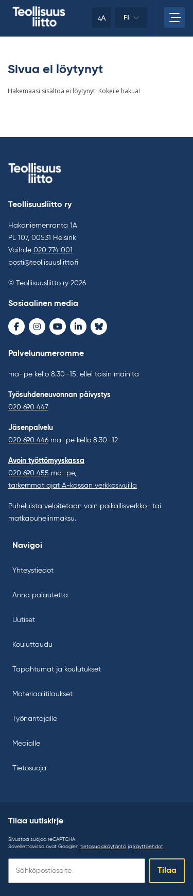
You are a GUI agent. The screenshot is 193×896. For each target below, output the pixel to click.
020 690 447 (28, 407)
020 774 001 (53, 250)
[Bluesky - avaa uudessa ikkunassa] (99, 326)
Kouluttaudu (32, 644)
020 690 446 (28, 440)
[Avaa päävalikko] (174, 17)
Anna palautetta (40, 595)
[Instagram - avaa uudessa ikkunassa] (37, 326)
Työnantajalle (34, 718)
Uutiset (23, 620)
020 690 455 (28, 473)
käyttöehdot (148, 846)
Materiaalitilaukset (42, 694)
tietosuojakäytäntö (103, 846)
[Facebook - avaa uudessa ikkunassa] (16, 326)
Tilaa (167, 871)
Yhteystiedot (33, 570)
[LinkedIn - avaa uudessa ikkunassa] (78, 326)
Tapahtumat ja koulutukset (56, 669)
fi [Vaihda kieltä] (131, 20)
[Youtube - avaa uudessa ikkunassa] (57, 326)
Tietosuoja (29, 768)
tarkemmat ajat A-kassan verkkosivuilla (72, 485)
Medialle (26, 743)
